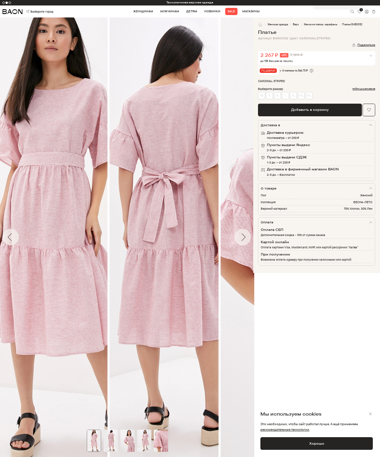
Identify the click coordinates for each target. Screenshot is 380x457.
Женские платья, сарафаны (320, 24)
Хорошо (316, 443)
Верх (296, 24)
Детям (191, 11)
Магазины (251, 11)
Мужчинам (169, 11)
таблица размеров (363, 88)
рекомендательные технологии (284, 429)
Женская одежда (278, 24)
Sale (231, 11)
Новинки (212, 11)
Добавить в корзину (310, 109)
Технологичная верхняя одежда (189, 2)
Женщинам (143, 11)
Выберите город (33, 12)
